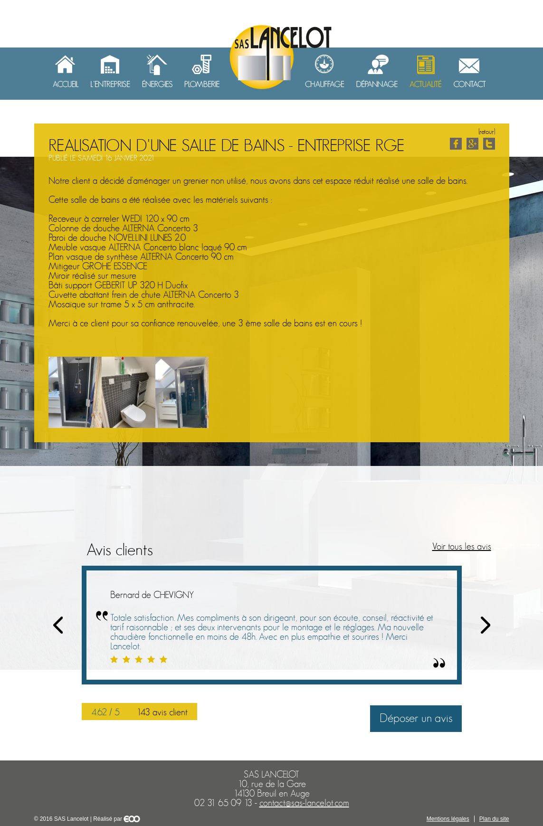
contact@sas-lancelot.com (304, 803)
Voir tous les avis (461, 546)
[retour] (486, 131)
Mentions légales (448, 819)
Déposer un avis (416, 718)
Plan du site (494, 819)
